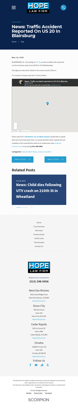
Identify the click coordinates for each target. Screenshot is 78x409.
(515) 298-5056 (39, 281)
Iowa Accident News (29, 152)
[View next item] (32, 208)
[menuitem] (28, 393)
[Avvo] (42, 365)
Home (39, 222)
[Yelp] (47, 365)
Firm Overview (39, 226)
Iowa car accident (44, 152)
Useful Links (39, 238)
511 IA (38, 62)
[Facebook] (30, 365)
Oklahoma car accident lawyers (37, 137)
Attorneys (39, 230)
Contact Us (39, 246)
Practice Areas (38, 234)
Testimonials (39, 242)
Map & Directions (38, 301)
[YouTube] (36, 365)
